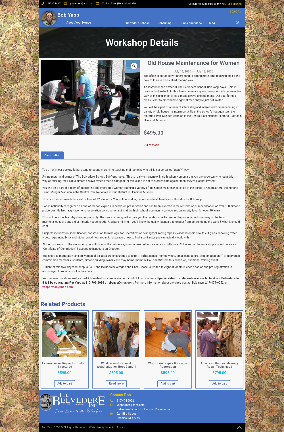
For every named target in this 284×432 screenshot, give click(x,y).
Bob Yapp (68, 15)
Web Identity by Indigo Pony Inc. (108, 427)
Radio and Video (191, 23)
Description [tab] (52, 155)
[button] (237, 22)
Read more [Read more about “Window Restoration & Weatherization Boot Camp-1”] (116, 383)
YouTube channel (232, 3)
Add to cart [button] (64, 383)
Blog (212, 23)
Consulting (165, 23)
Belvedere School (138, 23)
